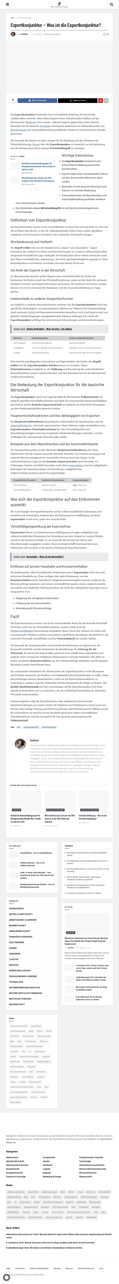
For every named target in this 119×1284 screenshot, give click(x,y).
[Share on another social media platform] (106, 100)
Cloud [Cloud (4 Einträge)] (48, 1031)
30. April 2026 (80, 948)
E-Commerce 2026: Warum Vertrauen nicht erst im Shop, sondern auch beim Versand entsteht (92, 968)
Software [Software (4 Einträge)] (14, 1077)
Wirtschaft (44, 126)
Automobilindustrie (21, 425)
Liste (101, 1268)
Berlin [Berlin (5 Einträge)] (39, 1031)
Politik (31, 312)
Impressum (20, 1268)
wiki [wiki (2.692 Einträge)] (46, 1087)
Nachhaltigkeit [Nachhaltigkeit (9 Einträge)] (43, 1062)
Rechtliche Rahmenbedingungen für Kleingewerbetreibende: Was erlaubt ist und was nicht (38, 166)
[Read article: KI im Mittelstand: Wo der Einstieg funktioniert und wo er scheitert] (69, 999)
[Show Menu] (7, 4)
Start (12, 18)
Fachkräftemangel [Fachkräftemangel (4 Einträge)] (34, 1046)
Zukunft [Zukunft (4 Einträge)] (44, 1097)
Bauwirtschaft (17, 925)
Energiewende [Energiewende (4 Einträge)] (17, 1046)
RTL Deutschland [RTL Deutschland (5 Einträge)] (18, 1072)
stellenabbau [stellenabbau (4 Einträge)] (28, 1077)
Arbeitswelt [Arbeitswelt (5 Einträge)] (36, 1026)
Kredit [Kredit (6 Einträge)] (13, 1057)
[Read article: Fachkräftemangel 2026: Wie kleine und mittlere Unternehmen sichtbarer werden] (69, 979)
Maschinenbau (18, 129)
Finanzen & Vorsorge (20, 937)
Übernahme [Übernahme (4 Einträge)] (15, 1102)
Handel (13, 948)
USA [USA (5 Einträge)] (39, 1087)
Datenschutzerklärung (39, 1268)
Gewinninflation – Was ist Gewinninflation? (36, 853)
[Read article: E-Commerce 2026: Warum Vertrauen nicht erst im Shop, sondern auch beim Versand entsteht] (69, 967)
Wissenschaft (17, 1004)
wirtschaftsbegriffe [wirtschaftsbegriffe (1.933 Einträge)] (19, 1092)
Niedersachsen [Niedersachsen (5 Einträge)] (17, 1067)
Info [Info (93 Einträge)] (23, 1052)
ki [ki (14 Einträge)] (30, 1052)
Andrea (24, 34)
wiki (18, 727)
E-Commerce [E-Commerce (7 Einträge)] (30, 1041)
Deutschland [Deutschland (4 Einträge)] (28, 1036)
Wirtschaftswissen (24, 18)
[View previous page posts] (31, 190)
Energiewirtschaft (20, 931)
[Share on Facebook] (37, 100)
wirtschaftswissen (49, 727)
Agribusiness (16, 908)
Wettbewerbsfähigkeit (22, 630)
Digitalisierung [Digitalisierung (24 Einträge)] (44, 1036)
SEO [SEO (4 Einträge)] (31, 1072)
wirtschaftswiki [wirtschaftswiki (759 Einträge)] (38, 1092)
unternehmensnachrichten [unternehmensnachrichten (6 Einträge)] (22, 1087)
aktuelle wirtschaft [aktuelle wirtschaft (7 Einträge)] (19, 1026)
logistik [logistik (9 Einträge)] (46, 1057)
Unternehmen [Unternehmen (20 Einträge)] (35, 1082)
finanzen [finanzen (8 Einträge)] (14, 1052)
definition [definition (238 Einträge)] (15, 1036)
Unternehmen (76, 465)
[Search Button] (111, 4)
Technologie (16, 982)
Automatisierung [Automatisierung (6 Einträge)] (18, 1031)
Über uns (69, 1268)
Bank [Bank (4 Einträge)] (31, 1031)
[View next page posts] (37, 190)
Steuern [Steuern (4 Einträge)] (40, 1077)
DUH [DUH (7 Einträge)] (19, 1041)
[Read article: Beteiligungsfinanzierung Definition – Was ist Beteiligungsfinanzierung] (14, 886)
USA (75, 485)
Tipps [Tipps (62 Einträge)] (13, 1082)
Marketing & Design (20, 970)
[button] (6, 1277)
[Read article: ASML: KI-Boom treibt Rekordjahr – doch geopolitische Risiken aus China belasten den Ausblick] (14, 874)
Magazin (16, 810)
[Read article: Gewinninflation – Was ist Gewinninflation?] (14, 855)
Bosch (97, 453)
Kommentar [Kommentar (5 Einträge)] (40, 1052)
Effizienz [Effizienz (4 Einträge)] (43, 1041)
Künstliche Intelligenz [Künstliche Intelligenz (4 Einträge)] (29, 1057)
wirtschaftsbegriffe (31, 727)
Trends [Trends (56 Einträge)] (22, 1082)
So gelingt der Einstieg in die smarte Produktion (84, 893)
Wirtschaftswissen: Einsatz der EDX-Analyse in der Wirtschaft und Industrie (60, 818)
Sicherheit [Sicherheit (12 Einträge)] (41, 1072)
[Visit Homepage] (59, 4)
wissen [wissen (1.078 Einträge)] (34, 1097)
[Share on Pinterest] (100, 100)
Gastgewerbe (16, 942)
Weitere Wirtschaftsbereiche (25, 993)
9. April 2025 (84, 822)
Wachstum (30, 122)
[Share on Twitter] (78, 100)
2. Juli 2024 (36, 34)
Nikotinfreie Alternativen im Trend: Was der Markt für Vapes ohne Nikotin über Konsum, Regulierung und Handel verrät (86, 941)
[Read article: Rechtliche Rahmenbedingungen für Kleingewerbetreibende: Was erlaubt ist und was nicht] (15, 165)
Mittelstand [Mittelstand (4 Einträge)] (28, 1062)
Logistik (13, 959)
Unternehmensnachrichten (24, 987)
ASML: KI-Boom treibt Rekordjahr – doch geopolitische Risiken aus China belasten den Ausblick (37, 875)
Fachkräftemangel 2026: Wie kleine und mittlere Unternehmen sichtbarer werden (44, 1248)
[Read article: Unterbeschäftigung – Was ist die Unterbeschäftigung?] (94, 802)
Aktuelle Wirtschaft (21, 914)
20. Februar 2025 (28, 184)
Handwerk (14, 954)
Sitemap (56, 1268)
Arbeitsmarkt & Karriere (23, 920)
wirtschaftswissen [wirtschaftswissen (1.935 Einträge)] (19, 1097)
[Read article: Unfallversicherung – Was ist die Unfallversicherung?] (14, 865)
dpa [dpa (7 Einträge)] (12, 1041)
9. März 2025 (27, 173)
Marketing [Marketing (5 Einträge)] (15, 1062)
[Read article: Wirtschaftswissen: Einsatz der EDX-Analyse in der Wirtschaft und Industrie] (15, 180)
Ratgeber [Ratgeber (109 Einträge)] (31, 1067)
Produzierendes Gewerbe (23, 976)
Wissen (36, 144)
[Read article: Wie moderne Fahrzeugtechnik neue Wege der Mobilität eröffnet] (69, 989)
